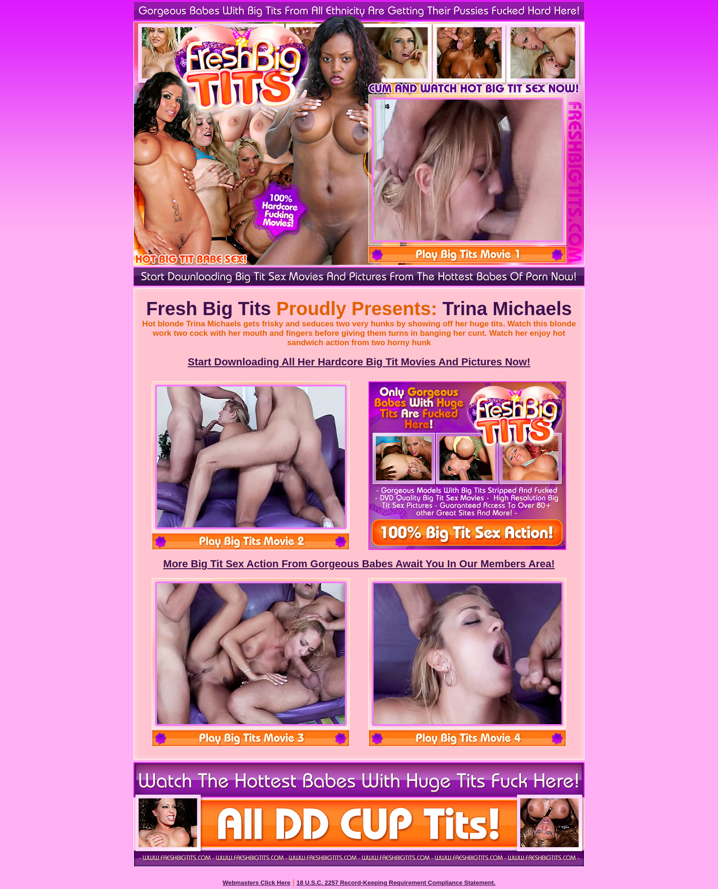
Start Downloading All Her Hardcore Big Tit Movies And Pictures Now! (359, 362)
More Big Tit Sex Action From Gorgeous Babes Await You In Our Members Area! (358, 564)
